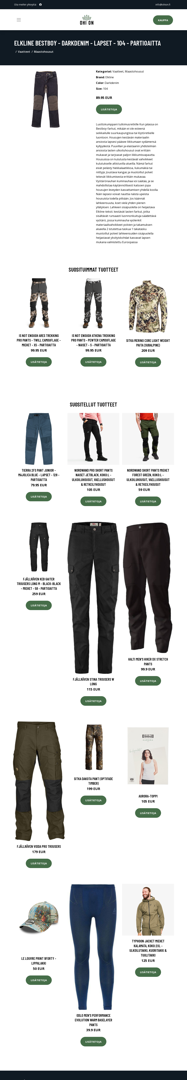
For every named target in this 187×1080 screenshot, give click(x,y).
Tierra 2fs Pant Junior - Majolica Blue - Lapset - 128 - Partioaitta (38, 475)
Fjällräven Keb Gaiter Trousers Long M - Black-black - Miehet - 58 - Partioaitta (39, 583)
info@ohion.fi (163, 4)
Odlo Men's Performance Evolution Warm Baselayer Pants (93, 1020)
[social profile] (40, 4)
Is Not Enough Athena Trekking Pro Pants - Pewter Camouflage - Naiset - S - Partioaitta (93, 340)
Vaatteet (24, 52)
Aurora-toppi (148, 796)
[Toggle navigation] (18, 20)
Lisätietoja (109, 109)
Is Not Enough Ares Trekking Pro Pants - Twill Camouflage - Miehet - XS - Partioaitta (39, 340)
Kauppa (163, 20)
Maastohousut (43, 52)
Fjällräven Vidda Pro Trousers (39, 846)
